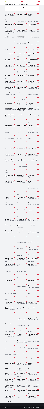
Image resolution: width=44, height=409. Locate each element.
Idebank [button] (12, 4)
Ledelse (10, 4)
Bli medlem (37, 4)
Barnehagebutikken (30, 407)
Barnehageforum (25, 407)
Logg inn (39, 1)
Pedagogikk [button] (6, 4)
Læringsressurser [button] (23, 4)
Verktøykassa (34, 407)
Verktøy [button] (17, 4)
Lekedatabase (27, 4)
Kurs (19, 4)
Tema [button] (14, 4)
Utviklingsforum (37, 407)
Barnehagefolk (7, 407)
